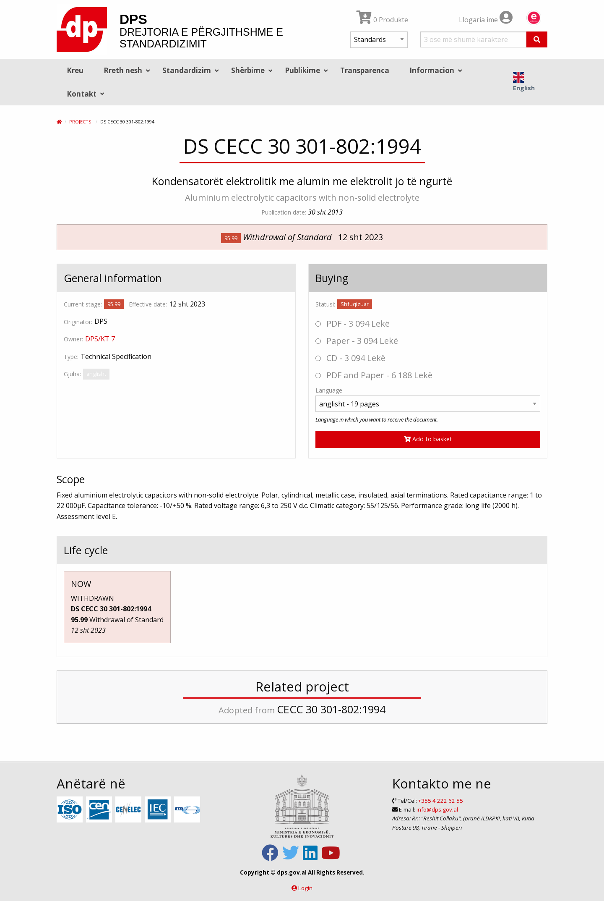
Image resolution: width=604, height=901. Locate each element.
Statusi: (325, 304)
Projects (80, 121)
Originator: (78, 322)
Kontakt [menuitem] (81, 94)
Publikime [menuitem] (302, 70)
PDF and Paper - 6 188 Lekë (373, 375)
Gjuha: (72, 374)
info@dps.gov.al (437, 809)
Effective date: (148, 304)
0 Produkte (382, 19)
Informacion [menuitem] (431, 70)
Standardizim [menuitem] (186, 70)
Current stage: (83, 304)
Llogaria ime (486, 19)
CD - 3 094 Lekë (350, 358)
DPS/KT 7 (100, 338)
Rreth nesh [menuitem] (123, 70)
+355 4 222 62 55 (440, 800)
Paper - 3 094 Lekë (356, 340)
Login (305, 888)
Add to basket (428, 439)
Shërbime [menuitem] (248, 70)
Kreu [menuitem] (75, 70)
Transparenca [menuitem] (364, 70)
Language (328, 390)
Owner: (73, 339)
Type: (71, 357)
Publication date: (283, 212)
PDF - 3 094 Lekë (352, 323)
